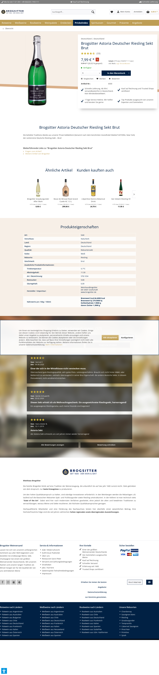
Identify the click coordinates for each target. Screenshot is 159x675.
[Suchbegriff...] (73, 11)
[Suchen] (93, 11)
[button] (4, 671)
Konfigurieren (127, 337)
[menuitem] (73, 11)
